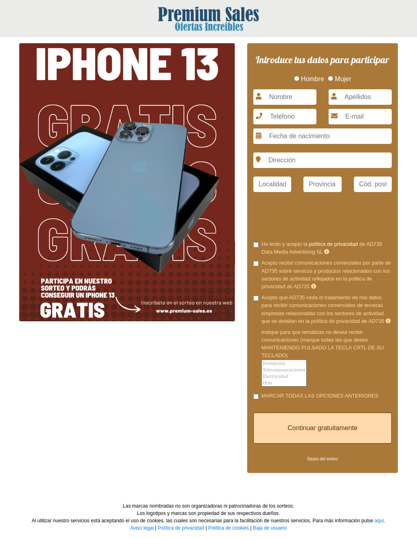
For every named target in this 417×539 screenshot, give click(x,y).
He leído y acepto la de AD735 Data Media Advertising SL (321, 248)
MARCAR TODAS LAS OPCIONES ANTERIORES (320, 396)
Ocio (284, 383)
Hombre (309, 78)
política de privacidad (333, 244)
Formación (284, 363)
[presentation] (322, 214)
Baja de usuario (270, 528)
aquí (379, 521)
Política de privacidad (181, 528)
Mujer (339, 78)
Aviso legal (142, 528)
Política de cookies (228, 528)
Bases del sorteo (322, 459)
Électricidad (284, 376)
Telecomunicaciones (284, 370)
